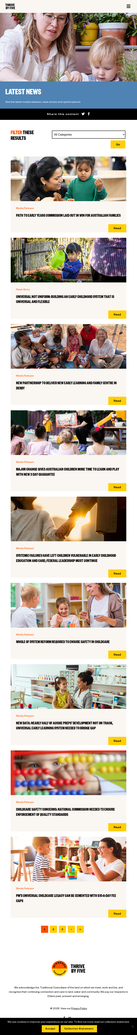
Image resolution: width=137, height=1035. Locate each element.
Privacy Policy (79, 1008)
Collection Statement (78, 1029)
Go (118, 145)
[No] (132, 1026)
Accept (50, 1029)
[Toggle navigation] (128, 6)
